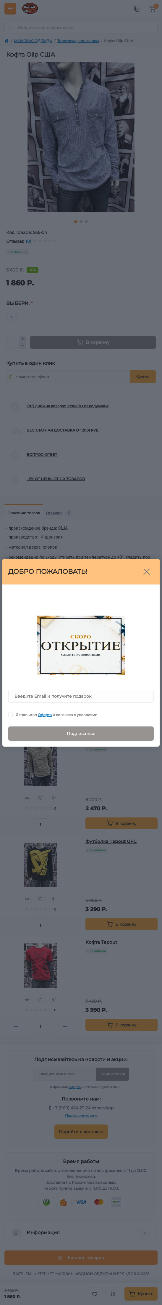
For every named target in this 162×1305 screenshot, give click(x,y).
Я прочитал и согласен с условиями (56, 715)
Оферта (45, 715)
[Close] (147, 572)
